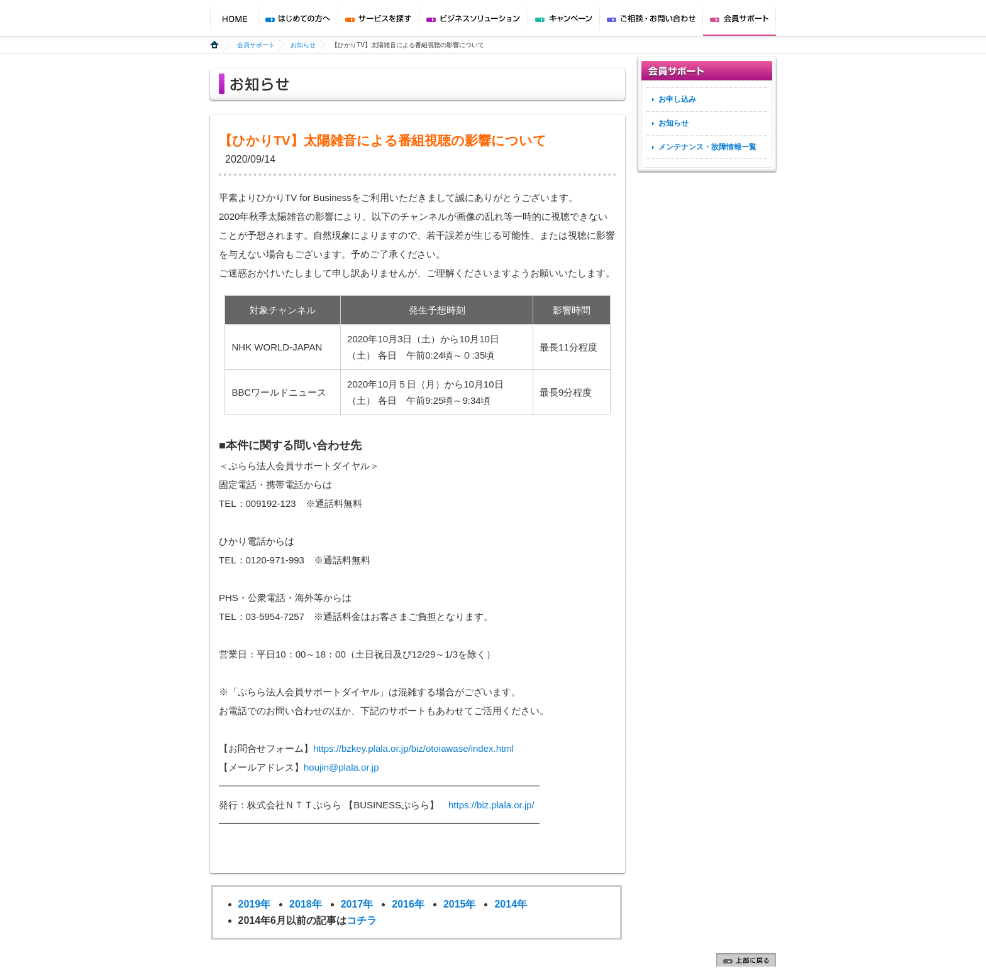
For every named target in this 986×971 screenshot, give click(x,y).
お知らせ (303, 44)
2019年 (254, 904)
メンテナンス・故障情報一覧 (707, 147)
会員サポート (256, 44)
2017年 (357, 904)
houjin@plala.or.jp (341, 767)
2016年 (408, 904)
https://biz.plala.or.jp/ (491, 805)
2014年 (510, 904)
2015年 (459, 904)
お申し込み (677, 99)
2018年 (305, 904)
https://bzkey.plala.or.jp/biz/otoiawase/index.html (413, 748)
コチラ (361, 920)
